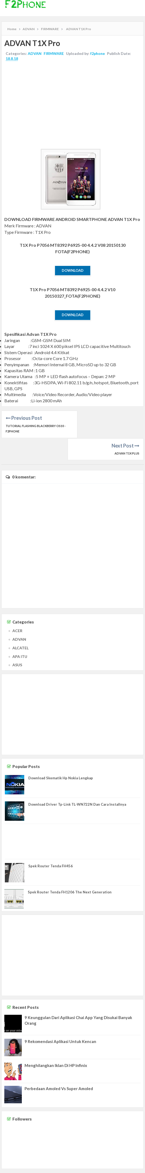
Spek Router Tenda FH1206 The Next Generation (70, 870)
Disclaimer (112, 1167)
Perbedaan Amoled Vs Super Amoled (59, 1066)
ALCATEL (20, 626)
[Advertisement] (72, 105)
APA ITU (19, 634)
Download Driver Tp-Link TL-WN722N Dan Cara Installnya (77, 782)
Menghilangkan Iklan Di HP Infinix (56, 1043)
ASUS (17, 643)
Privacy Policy (132, 1167)
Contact (95, 1167)
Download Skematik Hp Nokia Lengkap (60, 756)
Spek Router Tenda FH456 (50, 844)
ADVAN (35, 53)
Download (73, 270)
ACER (17, 609)
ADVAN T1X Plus (127, 426)
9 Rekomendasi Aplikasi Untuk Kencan (60, 1019)
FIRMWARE (54, 53)
